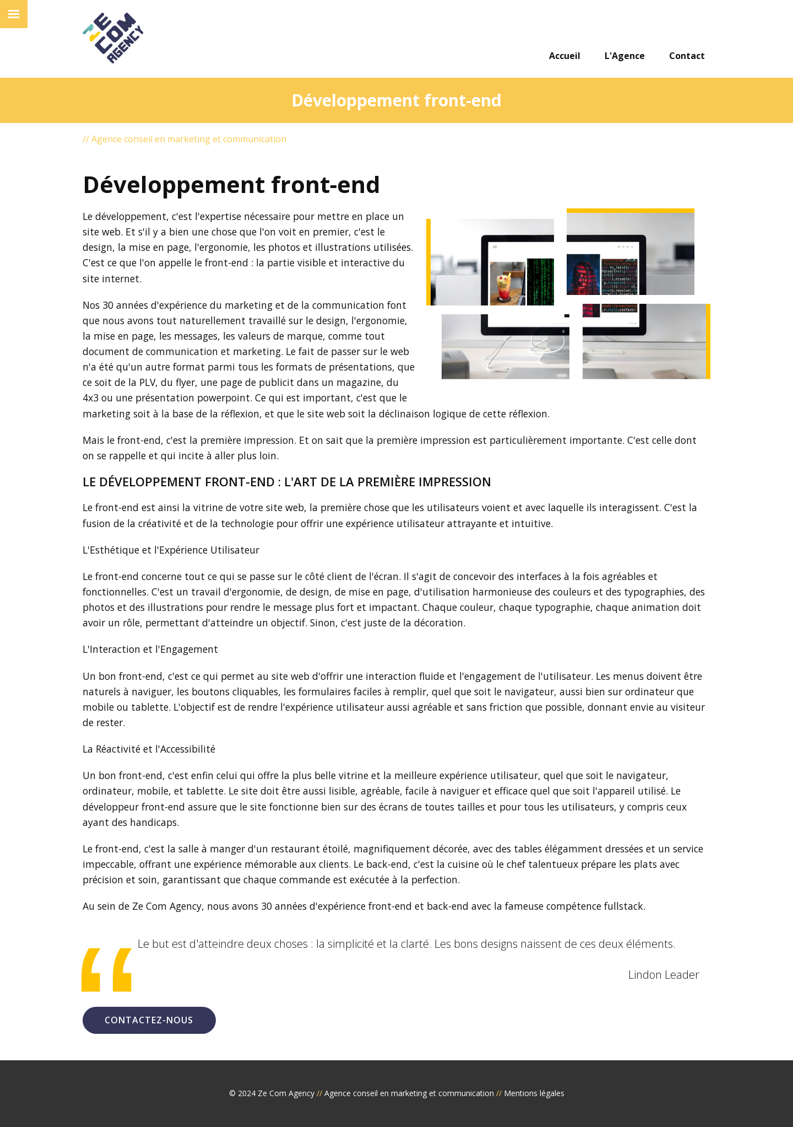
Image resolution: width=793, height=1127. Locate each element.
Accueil (564, 56)
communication (348, 305)
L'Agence (625, 56)
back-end (387, 864)
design (314, 591)
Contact (687, 56)
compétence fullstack (594, 906)
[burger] (14, 14)
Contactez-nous (149, 1020)
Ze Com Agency (286, 1093)
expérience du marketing (216, 305)
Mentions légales (534, 1093)
